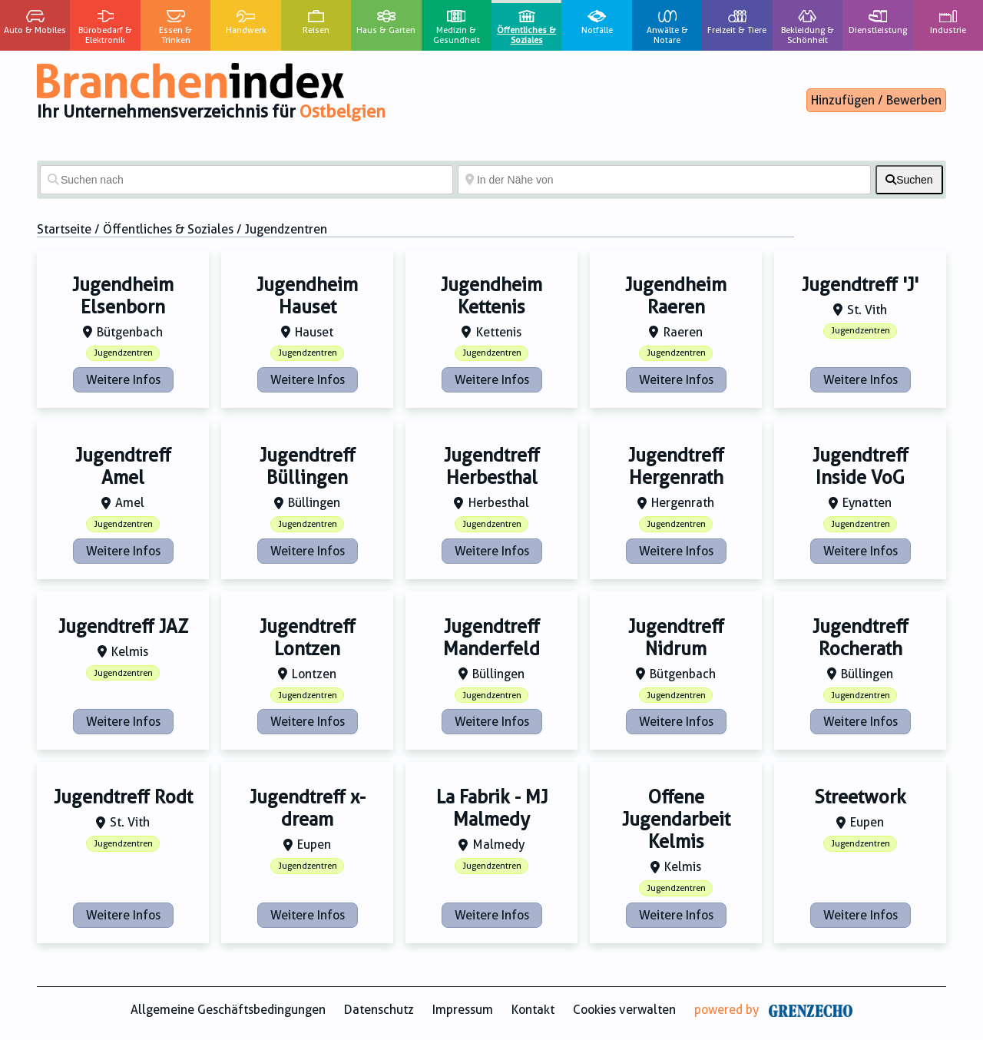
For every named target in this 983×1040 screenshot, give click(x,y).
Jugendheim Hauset (307, 296)
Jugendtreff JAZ (123, 627)
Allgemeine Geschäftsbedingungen (228, 1009)
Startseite (64, 229)
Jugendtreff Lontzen (308, 638)
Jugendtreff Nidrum (676, 638)
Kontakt (532, 1009)
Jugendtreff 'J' (860, 285)
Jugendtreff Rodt (123, 797)
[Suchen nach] (246, 179)
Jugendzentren (123, 353)
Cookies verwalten (624, 1009)
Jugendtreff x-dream (308, 808)
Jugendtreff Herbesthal (492, 467)
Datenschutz (379, 1009)
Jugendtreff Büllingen (308, 467)
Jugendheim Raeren (675, 296)
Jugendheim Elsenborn (123, 296)
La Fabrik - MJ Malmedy (492, 808)
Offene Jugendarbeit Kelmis (676, 820)
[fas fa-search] (909, 179)
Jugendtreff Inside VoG (861, 467)
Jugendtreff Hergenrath (676, 467)
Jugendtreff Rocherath (861, 638)
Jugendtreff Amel (123, 467)
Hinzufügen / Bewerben (876, 100)
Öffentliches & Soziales (168, 229)
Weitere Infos (123, 380)
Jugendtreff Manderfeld (491, 638)
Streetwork (860, 797)
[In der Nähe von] (664, 179)
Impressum (462, 1009)
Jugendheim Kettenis (491, 296)
